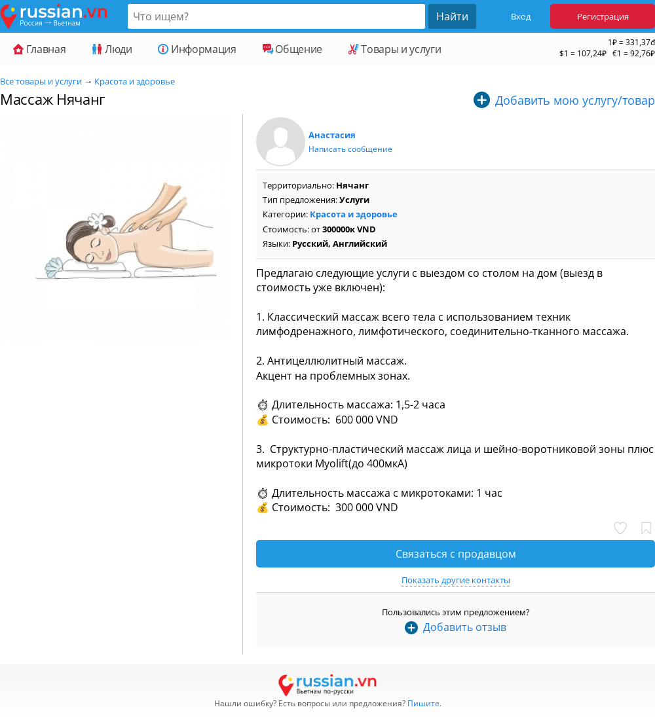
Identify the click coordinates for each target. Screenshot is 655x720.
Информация (197, 49)
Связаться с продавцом (456, 554)
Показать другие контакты (456, 580)
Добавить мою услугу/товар (575, 100)
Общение (292, 49)
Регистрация (603, 16)
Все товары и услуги (41, 81)
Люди (112, 49)
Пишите (423, 703)
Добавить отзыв (464, 627)
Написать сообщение (350, 148)
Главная (39, 49)
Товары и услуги (394, 49)
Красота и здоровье (134, 81)
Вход (521, 16)
